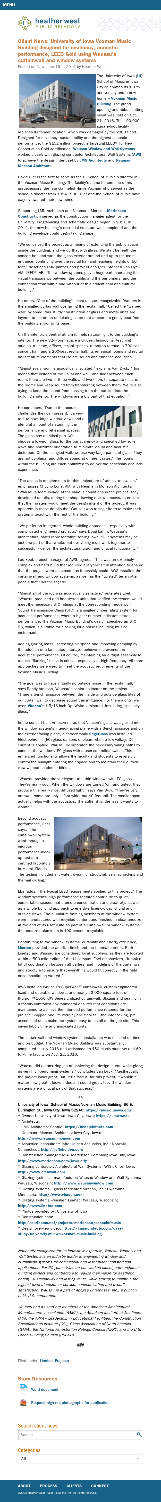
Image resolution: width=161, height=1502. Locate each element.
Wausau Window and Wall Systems (104, 149)
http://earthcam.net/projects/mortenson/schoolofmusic (69, 1222)
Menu (9, 5)
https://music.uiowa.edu (108, 1110)
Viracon (34, 705)
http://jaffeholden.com (62, 1149)
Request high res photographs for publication (70, 1402)
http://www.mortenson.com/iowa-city (52, 1161)
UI (139, 75)
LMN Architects (93, 160)
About (24, 1486)
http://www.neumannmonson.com (49, 1138)
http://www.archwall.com (41, 1172)
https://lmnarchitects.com (89, 1127)
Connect (100, 1486)
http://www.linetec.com (40, 1205)
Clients (74, 1486)
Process (48, 1486)
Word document (44, 1389)
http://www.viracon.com (61, 1194)
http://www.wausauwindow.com (83, 1183)
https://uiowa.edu (113, 1115)
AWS (137, 154)
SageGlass (98, 734)
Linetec (24, 947)
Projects (62, 1360)
